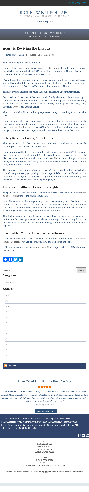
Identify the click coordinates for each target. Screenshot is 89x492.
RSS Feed (13, 365)
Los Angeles (9, 421)
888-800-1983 (28, 428)
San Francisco (10, 424)
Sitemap (58, 465)
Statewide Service (45, 449)
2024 (7, 306)
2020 (7, 328)
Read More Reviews (46, 411)
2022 (7, 317)
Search (81, 270)
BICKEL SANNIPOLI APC (46, 465)
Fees (44, 454)
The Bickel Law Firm (44, 14)
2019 (7, 333)
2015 (7, 355)
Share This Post (46, 54)
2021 (7, 322)
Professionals (44, 444)
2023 (7, 311)
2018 (7, 338)
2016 (7, 349)
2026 (7, 295)
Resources (31, 54)
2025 (7, 300)
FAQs (44, 457)
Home (44, 441)
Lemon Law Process (44, 452)
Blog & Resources (44, 460)
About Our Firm (44, 446)
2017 (7, 344)
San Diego (8, 418)
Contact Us (44, 462)
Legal (64, 465)
